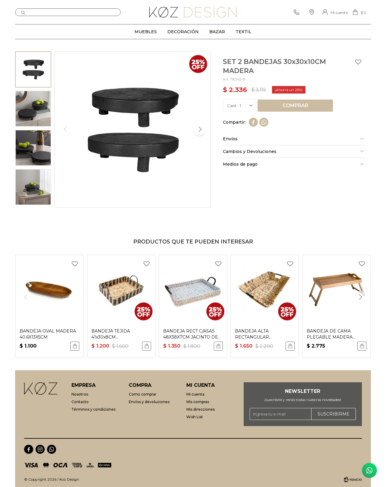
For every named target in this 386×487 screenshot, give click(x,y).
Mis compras (197, 401)
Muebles (145, 31)
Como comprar (143, 394)
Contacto (80, 401)
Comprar (295, 105)
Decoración (183, 31)
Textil (244, 31)
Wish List (194, 417)
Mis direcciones (200, 409)
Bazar (217, 31)
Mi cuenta (195, 394)
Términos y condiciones (93, 409)
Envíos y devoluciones (149, 401)
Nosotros (79, 394)
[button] (200, 129)
